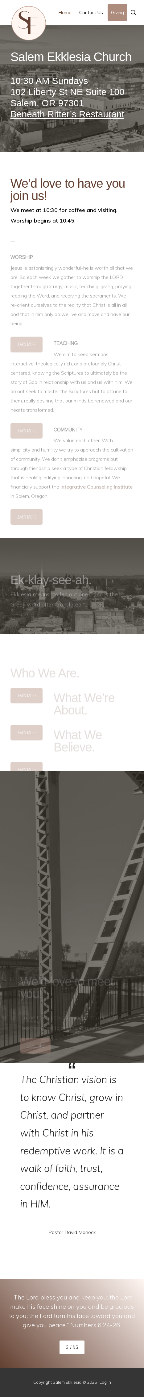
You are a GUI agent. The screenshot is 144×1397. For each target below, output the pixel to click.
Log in (105, 1382)
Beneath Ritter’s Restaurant (67, 114)
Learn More (26, 346)
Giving (72, 1347)
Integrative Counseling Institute (96, 488)
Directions (35, 1047)
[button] (133, 12)
